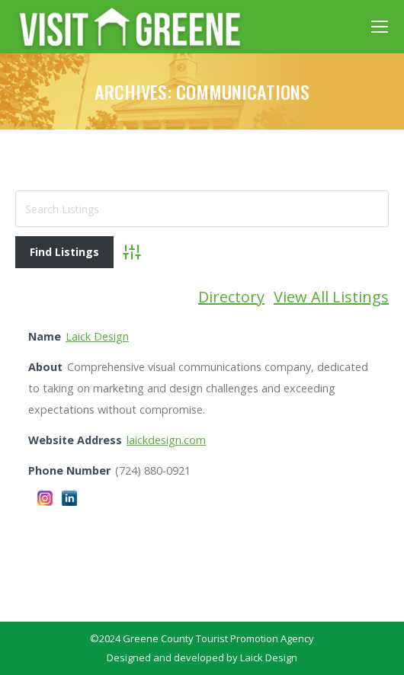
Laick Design (97, 336)
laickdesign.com (166, 440)
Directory (231, 296)
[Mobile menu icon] (379, 27)
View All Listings (331, 296)
